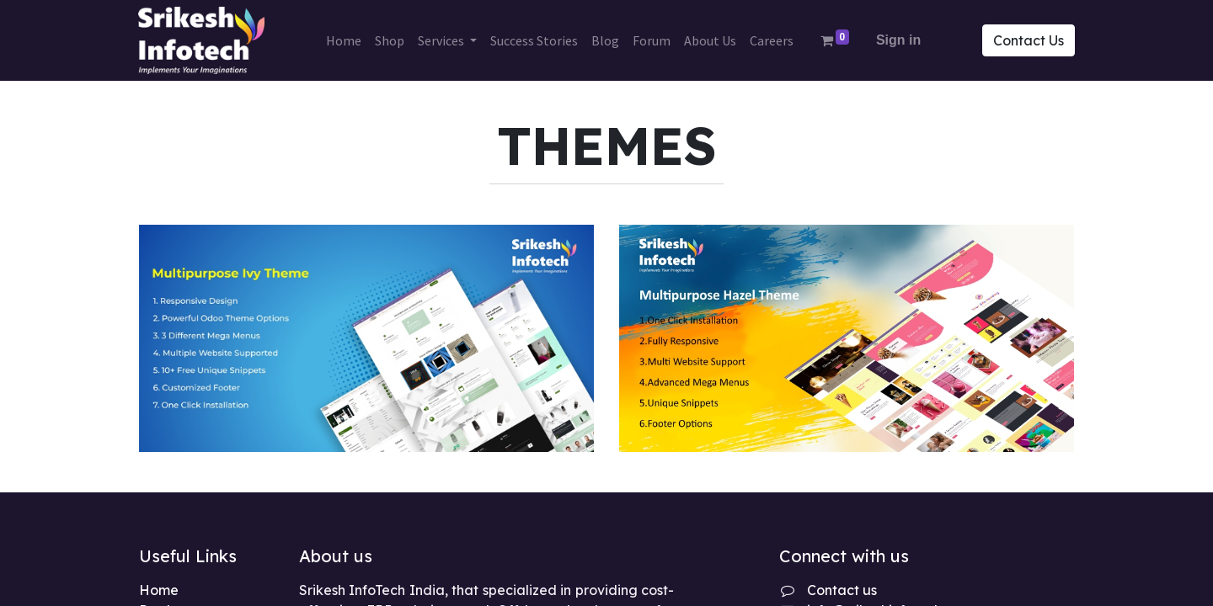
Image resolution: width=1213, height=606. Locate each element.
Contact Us (1027, 40)
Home (159, 590)
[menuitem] (343, 40)
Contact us (842, 590)
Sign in (898, 40)
